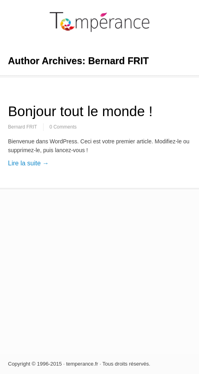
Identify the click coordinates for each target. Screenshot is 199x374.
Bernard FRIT (22, 127)
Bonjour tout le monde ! (80, 111)
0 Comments (63, 127)
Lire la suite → (28, 163)
